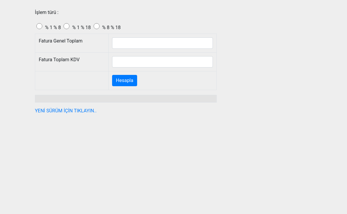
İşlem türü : (46, 12)
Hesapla (124, 80)
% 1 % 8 (53, 27)
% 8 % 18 (111, 27)
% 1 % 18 (81, 27)
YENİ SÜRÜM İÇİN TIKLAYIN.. (66, 111)
